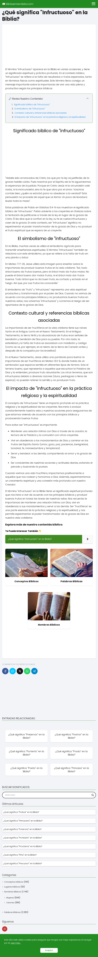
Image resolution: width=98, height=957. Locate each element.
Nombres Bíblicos (12, 891)
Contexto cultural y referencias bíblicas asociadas (41, 112)
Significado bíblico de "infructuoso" (32, 104)
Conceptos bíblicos (13, 881)
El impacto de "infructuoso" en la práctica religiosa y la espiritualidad (50, 117)
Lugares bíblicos (12, 886)
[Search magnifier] (93, 795)
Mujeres (10, 897)
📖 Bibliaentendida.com (17, 4)
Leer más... (16, 943)
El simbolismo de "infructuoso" (30, 108)
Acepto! (49, 950)
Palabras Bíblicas (12, 912)
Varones (10, 902)
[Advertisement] (49, 43)
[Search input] (47, 795)
